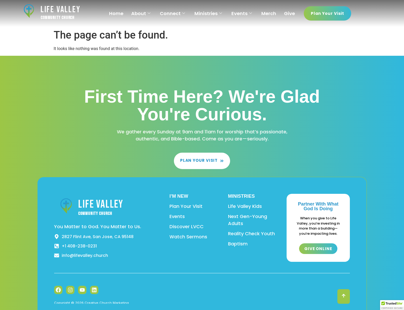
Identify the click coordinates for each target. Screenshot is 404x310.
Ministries (208, 13)
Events (241, 13)
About (140, 13)
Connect (172, 13)
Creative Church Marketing (107, 303)
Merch (268, 13)
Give (289, 13)
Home (116, 13)
